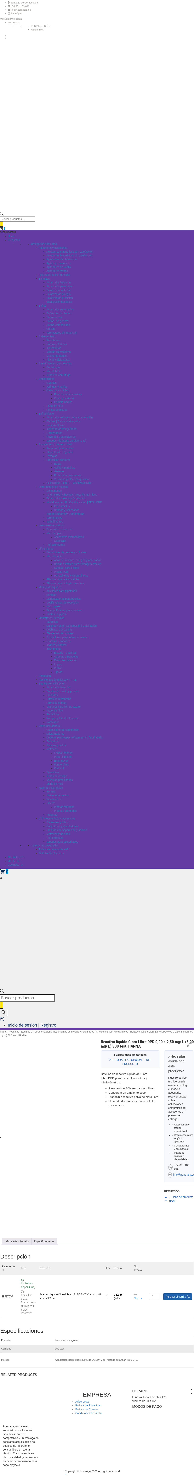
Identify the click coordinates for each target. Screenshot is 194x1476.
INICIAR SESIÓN (40, 25)
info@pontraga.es (21, 9)
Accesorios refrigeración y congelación (69, 417)
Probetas (51, 814)
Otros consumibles (57, 390)
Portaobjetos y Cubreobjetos (71, 575)
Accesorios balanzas (58, 282)
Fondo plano (61, 764)
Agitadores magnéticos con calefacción (69, 251)
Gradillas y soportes (58, 641)
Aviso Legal (82, 1401)
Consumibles (46, 378)
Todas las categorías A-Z (53, 849)
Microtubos (53, 371)
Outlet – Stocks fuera (51, 853)
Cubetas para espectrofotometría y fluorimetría (74, 737)
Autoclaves (53, 340)
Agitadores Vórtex (57, 270)
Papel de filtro (54, 405)
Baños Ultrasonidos (58, 324)
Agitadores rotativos (58, 263)
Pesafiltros (52, 772)
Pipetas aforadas (64, 806)
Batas (57, 463)
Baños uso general (57, 321)
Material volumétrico (51, 787)
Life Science (46, 548)
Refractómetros (55, 544)
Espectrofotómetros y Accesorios (66, 498)
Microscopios (54, 533)
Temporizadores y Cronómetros (65, 513)
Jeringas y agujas (56, 386)
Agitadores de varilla (58, 267)
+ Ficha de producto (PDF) (178, 1198)
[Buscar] (1, 224)
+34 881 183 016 (20, 6)
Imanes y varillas (56, 645)
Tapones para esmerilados (62, 841)
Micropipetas (54, 606)
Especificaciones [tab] (44, 1241)
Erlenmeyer (61, 760)
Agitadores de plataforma (61, 259)
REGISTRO (37, 29)
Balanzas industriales (59, 301)
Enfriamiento (46, 413)
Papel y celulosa (64, 398)
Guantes (51, 382)
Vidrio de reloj (54, 783)
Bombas (51, 594)
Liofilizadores (54, 432)
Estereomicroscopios (58, 529)
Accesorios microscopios (69, 537)
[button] (11, 18)
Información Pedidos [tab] (17, 1241)
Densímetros (54, 490)
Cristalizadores (55, 733)
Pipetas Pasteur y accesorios (63, 610)
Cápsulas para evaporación (62, 729)
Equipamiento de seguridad (55, 444)
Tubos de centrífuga (58, 375)
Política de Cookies (87, 1409)
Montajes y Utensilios (51, 618)
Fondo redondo (63, 752)
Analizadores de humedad (54, 274)
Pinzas (58, 668)
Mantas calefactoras (58, 351)
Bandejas (52, 621)
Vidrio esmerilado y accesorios (57, 818)
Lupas (57, 664)
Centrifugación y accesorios (55, 363)
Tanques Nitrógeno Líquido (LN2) (66, 440)
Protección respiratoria (67, 475)
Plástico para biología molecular (65, 583)
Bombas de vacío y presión (62, 691)
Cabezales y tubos (57, 822)
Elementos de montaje (59, 633)
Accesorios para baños (60, 309)
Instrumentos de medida (53, 486)
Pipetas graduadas (65, 810)
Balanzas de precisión (59, 297)
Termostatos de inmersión (61, 332)
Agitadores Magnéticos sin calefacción (69, 255)
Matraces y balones (58, 833)
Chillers (50, 328)
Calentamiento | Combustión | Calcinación (71, 625)
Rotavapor (52, 722)
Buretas (51, 791)
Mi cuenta (14, 22)
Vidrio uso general (49, 725)
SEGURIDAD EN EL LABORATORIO (68, 483)
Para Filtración (62, 756)
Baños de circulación (58, 313)
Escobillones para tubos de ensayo (67, 637)
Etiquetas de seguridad (60, 452)
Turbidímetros (54, 521)
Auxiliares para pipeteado (61, 591)
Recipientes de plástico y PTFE (57, 679)
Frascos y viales (56, 745)
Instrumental (53, 648)
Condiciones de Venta (88, 1413)
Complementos (63, 402)
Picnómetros (53, 799)
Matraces (52, 749)
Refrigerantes (54, 837)
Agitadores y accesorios (53, 247)
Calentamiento (47, 336)
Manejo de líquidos (50, 587)
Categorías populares (44, 243)
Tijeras (58, 672)
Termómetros (54, 517)
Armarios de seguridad (60, 448)
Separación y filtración (52, 683)
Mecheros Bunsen (57, 355)
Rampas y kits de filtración (62, 718)
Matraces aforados (57, 795)
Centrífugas (53, 367)
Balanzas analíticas (58, 290)
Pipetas (50, 803)
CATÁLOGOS (16, 857)
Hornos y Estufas (56, 344)
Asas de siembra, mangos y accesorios (77, 560)
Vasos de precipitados (59, 779)
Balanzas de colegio (58, 294)
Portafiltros (52, 714)
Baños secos (54, 317)
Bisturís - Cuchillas (65, 652)
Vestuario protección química (71, 479)
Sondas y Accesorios (66, 510)
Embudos (52, 695)
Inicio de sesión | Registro (32, 1025)
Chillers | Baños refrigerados (63, 421)
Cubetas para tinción (66, 567)
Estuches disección (65, 660)
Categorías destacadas (45, 845)
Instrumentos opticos (51, 525)
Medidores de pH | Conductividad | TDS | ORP (74, 502)
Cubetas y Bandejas (66, 656)
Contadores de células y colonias (66, 552)
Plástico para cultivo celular (62, 579)
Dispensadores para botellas (63, 598)
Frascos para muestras (68, 394)
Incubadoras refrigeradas (61, 429)
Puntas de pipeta (56, 409)
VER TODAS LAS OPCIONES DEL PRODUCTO (130, 1061)
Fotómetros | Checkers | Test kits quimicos (71, 494)
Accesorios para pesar (59, 286)
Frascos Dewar (55, 425)
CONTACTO (15, 864)
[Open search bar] (2, 214)
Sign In (138, 1298)
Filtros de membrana (58, 698)
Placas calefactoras (58, 359)
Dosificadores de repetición (62, 602)
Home (11, 236)
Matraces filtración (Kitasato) (63, 706)
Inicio (3, 1031)
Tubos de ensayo (56, 776)
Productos (14, 240)
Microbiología (54, 556)
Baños (42, 305)
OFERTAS (14, 860)
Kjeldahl (59, 768)
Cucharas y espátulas (59, 629)
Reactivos (60, 540)
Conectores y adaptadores (62, 826)
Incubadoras (53, 348)
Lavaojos (51, 456)
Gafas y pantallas (64, 467)
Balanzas (44, 278)
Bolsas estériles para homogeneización (77, 564)
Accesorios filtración (58, 687)
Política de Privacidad (88, 1405)
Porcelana (45, 675)
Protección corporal (58, 459)
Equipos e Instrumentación (36, 1031)
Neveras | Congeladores (61, 436)
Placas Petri (61, 571)
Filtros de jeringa (56, 702)
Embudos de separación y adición (66, 830)
